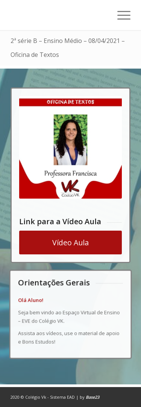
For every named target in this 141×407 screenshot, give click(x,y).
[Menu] (120, 15)
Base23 (92, 397)
